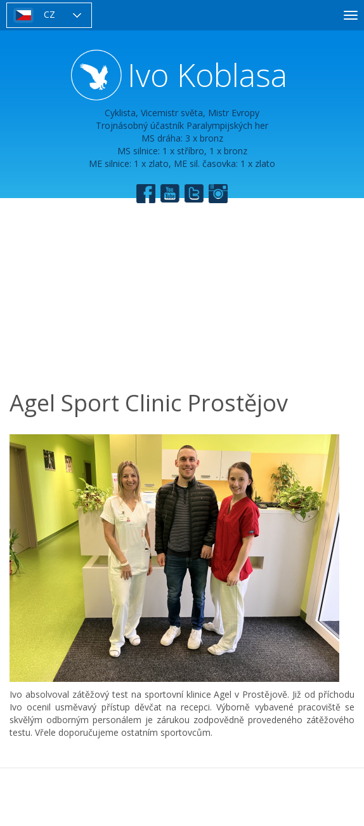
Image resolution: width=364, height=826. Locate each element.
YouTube (169, 193)
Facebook (145, 193)
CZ (49, 14)
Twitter (194, 193)
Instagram (218, 193)
